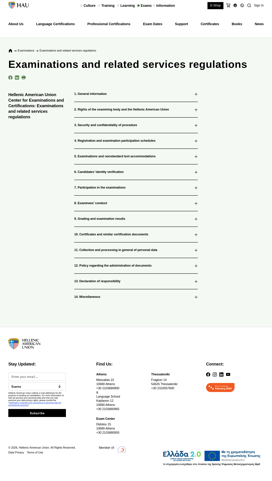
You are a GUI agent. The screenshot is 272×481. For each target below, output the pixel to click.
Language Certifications (55, 24)
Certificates (210, 24)
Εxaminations (26, 50)
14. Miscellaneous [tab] (136, 297)
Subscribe (37, 413)
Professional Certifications (108, 24)
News (259, 24)
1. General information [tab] (136, 94)
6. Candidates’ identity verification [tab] (136, 172)
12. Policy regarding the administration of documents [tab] (136, 266)
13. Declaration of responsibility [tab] (136, 281)
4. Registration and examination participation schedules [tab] (136, 141)
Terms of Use (35, 452)
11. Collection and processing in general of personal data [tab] (136, 250)
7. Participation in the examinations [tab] (136, 188)
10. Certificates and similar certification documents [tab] (136, 235)
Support (181, 24)
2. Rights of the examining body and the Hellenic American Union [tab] (136, 110)
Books (237, 24)
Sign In (259, 5)
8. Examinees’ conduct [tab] (136, 203)
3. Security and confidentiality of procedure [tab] (136, 125)
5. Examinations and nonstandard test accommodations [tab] (136, 157)
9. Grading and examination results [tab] (136, 219)
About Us (15, 24)
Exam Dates (152, 24)
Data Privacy (16, 452)
